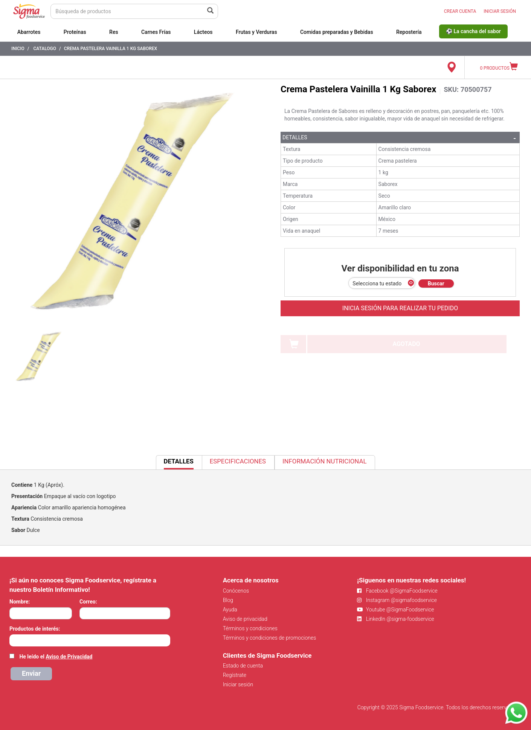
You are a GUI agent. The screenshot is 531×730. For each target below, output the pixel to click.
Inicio (17, 48)
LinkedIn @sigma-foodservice (395, 619)
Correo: (88, 602)
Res (113, 32)
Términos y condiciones (250, 628)
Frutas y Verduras (256, 32)
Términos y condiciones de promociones (269, 638)
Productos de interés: (34, 629)
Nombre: (19, 602)
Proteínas (75, 32)
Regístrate (234, 675)
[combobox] (89, 640)
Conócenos (236, 591)
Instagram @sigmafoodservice (397, 600)
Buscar (436, 283)
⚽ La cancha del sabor (473, 31)
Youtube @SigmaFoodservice (395, 610)
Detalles (294, 137)
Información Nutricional (324, 461)
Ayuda (230, 610)
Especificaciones (238, 461)
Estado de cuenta (243, 666)
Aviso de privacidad (245, 619)
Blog (228, 600)
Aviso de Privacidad (69, 657)
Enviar (31, 673)
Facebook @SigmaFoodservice (397, 591)
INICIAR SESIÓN (500, 11)
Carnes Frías (156, 32)
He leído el (55, 657)
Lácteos (203, 32)
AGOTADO (406, 343)
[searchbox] (13, 639)
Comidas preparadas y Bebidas (336, 32)
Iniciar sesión (238, 684)
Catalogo (44, 48)
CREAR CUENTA (460, 11)
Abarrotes (29, 32)
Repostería (409, 32)
